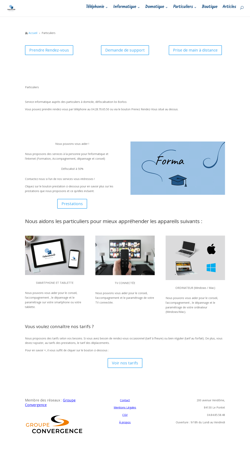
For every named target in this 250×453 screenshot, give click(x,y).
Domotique (154, 10)
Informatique (124, 10)
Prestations (72, 203)
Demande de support (125, 50)
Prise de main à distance (195, 50)
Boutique (209, 10)
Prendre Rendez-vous (49, 50)
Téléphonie (95, 10)
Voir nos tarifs (125, 363)
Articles (229, 10)
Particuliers (183, 10)
